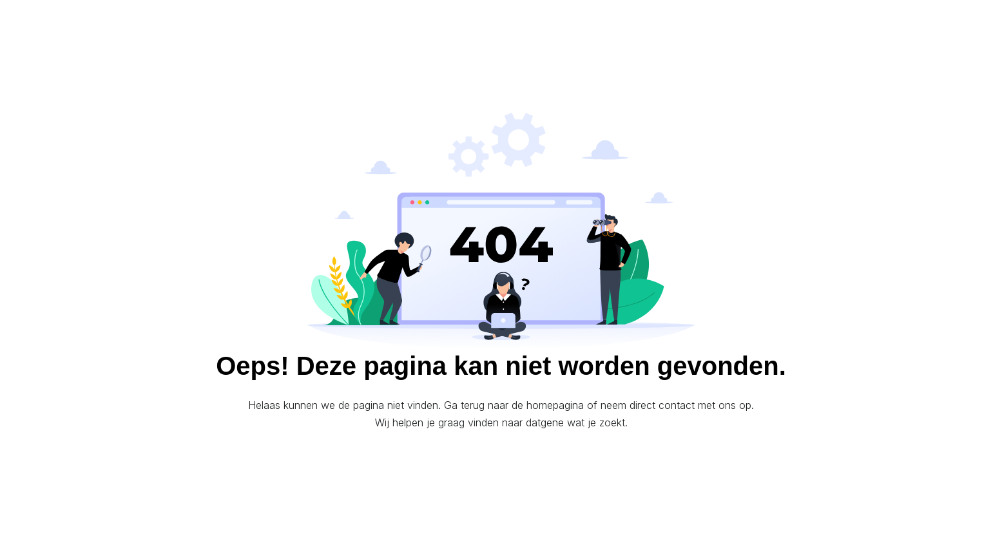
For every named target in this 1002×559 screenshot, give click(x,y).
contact (677, 405)
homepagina (555, 405)
